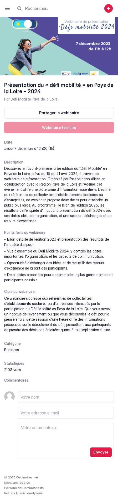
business (11, 349)
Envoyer (101, 452)
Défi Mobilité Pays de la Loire (34, 99)
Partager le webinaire (59, 112)
